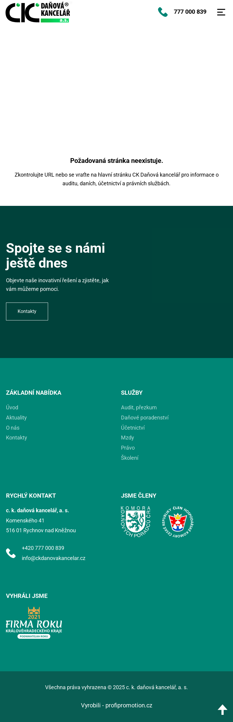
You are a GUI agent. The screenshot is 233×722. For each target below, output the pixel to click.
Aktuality (16, 417)
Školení (129, 458)
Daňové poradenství (144, 417)
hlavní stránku (114, 175)
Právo (128, 448)
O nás (12, 428)
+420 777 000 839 (43, 548)
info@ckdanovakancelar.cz (53, 558)
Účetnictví (133, 428)
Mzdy (127, 437)
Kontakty (16, 437)
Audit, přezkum (139, 407)
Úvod (12, 407)
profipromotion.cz (128, 705)
